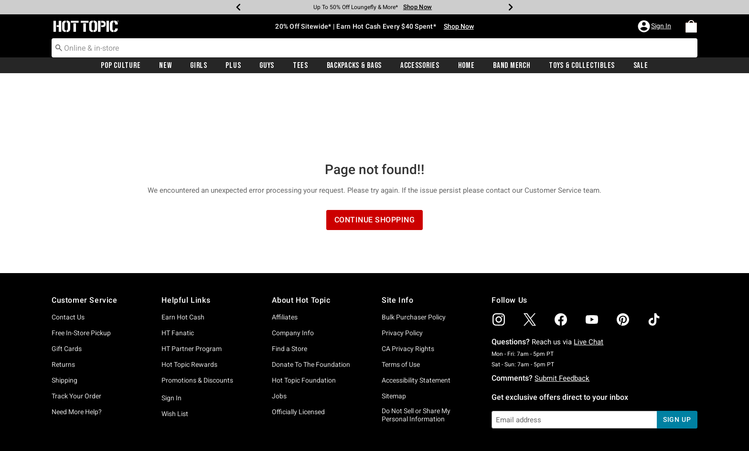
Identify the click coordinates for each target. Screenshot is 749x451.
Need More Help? (77, 342)
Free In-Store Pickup (81, 263)
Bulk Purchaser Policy (414, 248)
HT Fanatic (177, 263)
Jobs (279, 326)
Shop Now (459, 26)
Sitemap (394, 326)
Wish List (174, 344)
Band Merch (511, 65)
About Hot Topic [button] (301, 230)
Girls (198, 65)
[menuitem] (691, 26)
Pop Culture (120, 65)
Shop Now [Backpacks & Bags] (417, 7)
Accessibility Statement (416, 311)
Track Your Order (76, 326)
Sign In (171, 328)
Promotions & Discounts (197, 311)
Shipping (64, 311)
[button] (655, 26)
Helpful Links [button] (185, 230)
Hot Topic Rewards (189, 295)
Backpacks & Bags (354, 65)
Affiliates (285, 248)
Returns (63, 295)
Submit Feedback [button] (562, 309)
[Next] (510, 7)
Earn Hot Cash (182, 248)
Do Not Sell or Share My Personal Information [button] (416, 345)
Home (466, 65)
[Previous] (238, 7)
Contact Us (68, 248)
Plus (233, 65)
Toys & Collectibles (582, 65)
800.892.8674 (480, 431)
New (165, 65)
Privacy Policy (402, 263)
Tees (300, 65)
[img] (499, 250)
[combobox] (374, 47)
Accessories (419, 65)
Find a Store (289, 279)
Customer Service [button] (85, 230)
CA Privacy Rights (408, 279)
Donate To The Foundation (311, 295)
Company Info (293, 263)
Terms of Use (401, 295)
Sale (640, 65)
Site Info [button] (397, 230)
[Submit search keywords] (59, 47)
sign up (677, 350)
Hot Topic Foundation (304, 311)
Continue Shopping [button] (374, 150)
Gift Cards (67, 279)
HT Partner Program (191, 279)
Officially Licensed (298, 342)
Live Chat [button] (588, 272)
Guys (266, 65)
